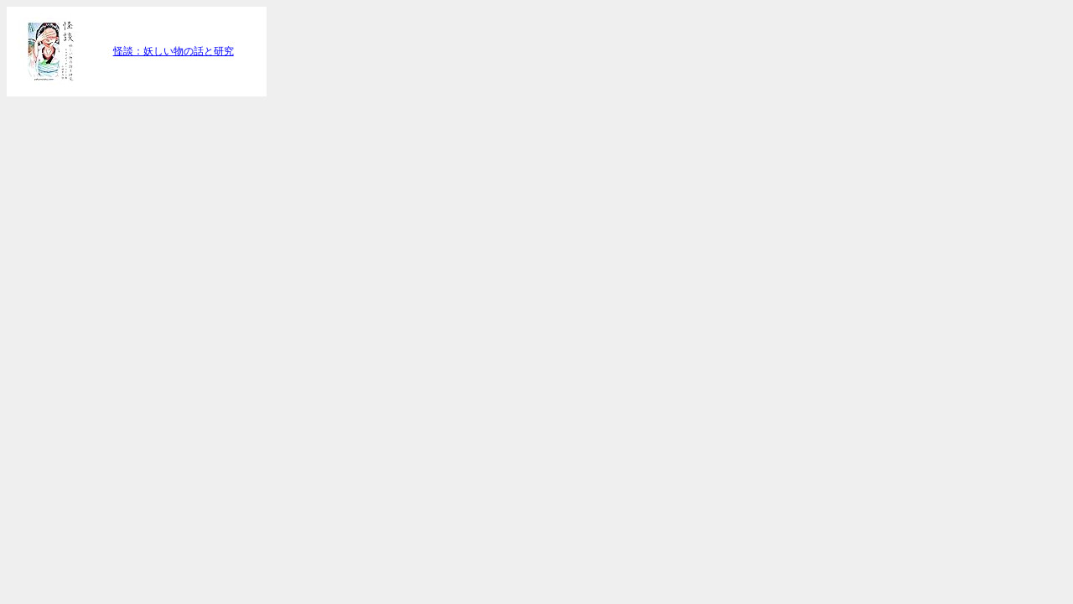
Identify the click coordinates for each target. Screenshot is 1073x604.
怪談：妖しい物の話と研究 (173, 51)
